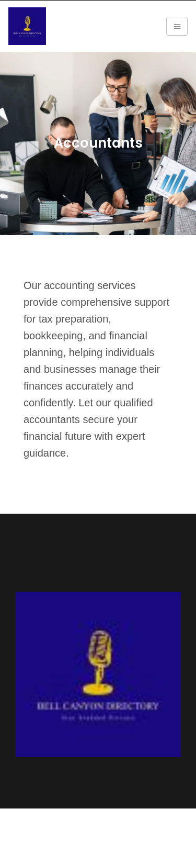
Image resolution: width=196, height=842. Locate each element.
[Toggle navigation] (177, 26)
